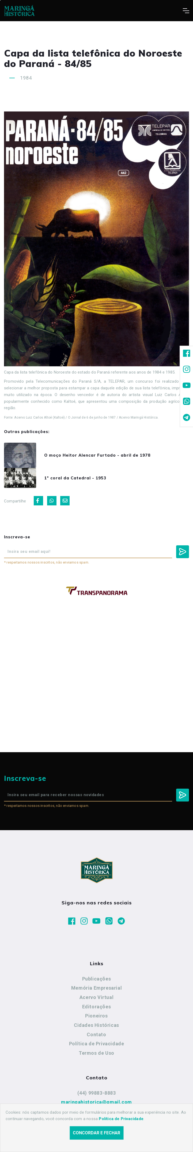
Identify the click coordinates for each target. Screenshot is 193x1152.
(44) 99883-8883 (96, 1093)
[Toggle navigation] (186, 10)
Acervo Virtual (96, 997)
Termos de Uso (96, 1053)
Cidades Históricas (96, 1025)
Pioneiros (96, 1016)
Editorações (96, 1006)
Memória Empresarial (96, 988)
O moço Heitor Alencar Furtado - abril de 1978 (97, 455)
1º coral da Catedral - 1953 (75, 477)
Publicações (96, 979)
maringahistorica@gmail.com (96, 1102)
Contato (96, 1034)
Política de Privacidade (96, 1043)
